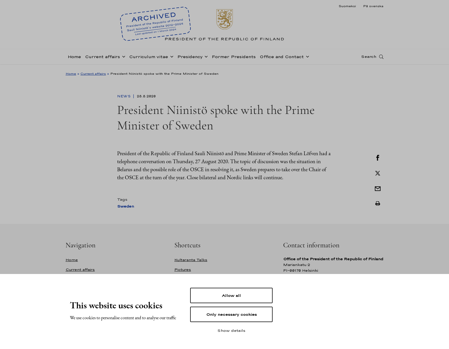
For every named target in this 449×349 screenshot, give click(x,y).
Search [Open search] (368, 58)
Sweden (125, 206)
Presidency (189, 58)
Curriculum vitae (148, 58)
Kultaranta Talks (190, 259)
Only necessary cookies (231, 314)
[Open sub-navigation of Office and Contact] (306, 57)
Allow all (231, 295)
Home (74, 58)
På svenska (373, 6)
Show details (231, 330)
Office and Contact (282, 58)
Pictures (182, 269)
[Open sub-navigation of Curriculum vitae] (170, 57)
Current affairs (102, 58)
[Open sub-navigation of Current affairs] (122, 57)
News (124, 96)
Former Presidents (234, 58)
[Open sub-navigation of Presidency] (205, 57)
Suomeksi (347, 6)
